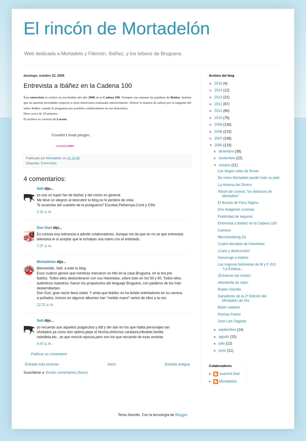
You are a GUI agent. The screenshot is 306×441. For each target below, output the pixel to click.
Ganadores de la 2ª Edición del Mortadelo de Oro (242, 298)
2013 (218, 97)
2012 (218, 104)
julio (222, 343)
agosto (224, 337)
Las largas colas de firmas (238, 171)
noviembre (227, 158)
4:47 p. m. (44, 344)
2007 (218, 138)
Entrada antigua (177, 364)
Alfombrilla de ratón (233, 283)
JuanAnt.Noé (229, 374)
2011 (218, 111)
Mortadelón (46, 262)
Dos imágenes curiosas (236, 209)
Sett (40, 189)
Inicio (112, 364)
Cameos (224, 230)
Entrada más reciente (42, 364)
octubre (225, 165)
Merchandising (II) (232, 237)
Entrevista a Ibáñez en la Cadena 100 (247, 223)
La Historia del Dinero (235, 185)
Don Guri (44, 228)
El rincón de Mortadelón (117, 28)
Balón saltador (229, 307)
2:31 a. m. (44, 212)
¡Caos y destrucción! (234, 251)
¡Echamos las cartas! (234, 276)
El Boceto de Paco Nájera (238, 203)
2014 (218, 90)
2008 (218, 132)
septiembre (228, 330)
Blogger (181, 415)
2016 (218, 83)
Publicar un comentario (49, 354)
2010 (218, 118)
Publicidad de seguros (235, 216)
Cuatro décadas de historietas (241, 244)
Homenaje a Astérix (233, 258)
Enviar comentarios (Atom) (67, 372)
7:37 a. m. (44, 246)
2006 (218, 145)
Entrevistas (48, 163)
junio (223, 350)
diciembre (227, 151)
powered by (65, 146)
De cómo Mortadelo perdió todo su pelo (249, 178)
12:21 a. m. (45, 305)
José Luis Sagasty (232, 321)
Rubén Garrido (229, 289)
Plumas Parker (229, 314)
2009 (218, 125)
